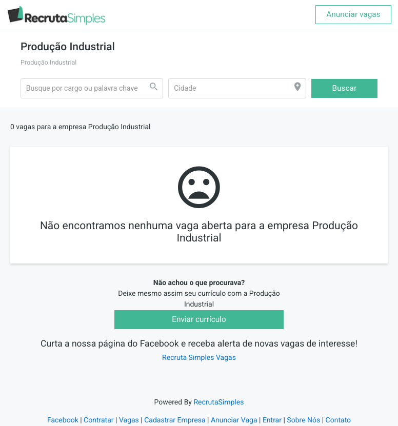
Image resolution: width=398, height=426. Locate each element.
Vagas (129, 420)
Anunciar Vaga (234, 420)
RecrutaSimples (218, 402)
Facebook (62, 420)
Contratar (98, 420)
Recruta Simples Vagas (199, 358)
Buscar (344, 88)
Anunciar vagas (353, 14)
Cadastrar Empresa (174, 420)
